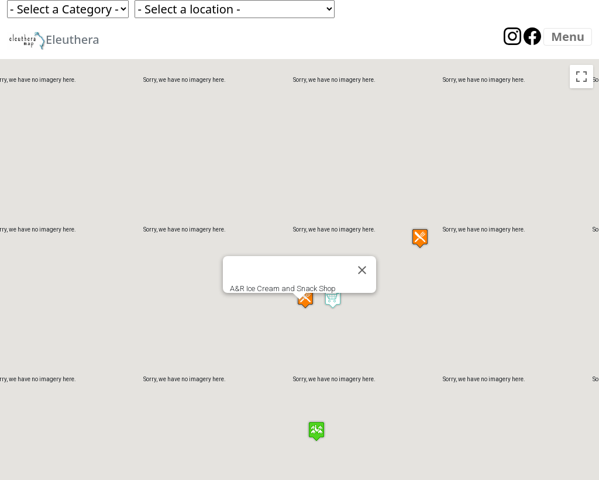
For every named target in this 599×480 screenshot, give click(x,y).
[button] (332, 298)
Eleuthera (53, 41)
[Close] (362, 270)
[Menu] (567, 37)
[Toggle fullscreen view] (581, 76)
